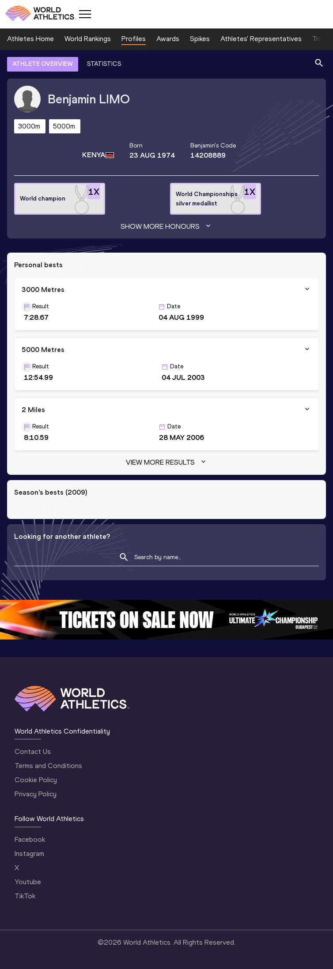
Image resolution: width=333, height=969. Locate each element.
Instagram (29, 853)
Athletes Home (30, 38)
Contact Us (33, 751)
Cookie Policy (36, 780)
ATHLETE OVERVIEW (42, 64)
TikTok (25, 896)
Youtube (28, 882)
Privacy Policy (36, 794)
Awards (167, 38)
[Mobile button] (85, 14)
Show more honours (166, 226)
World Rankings (87, 38)
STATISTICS (104, 64)
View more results (167, 462)
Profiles (133, 38)
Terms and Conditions (48, 765)
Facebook (30, 839)
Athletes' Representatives (261, 38)
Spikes (200, 38)
